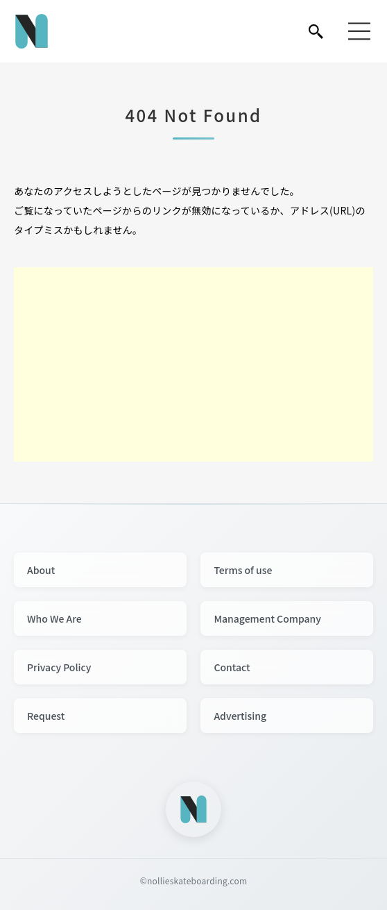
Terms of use (243, 570)
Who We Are (54, 618)
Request (45, 716)
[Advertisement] (193, 364)
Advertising (240, 716)
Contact (232, 667)
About (41, 570)
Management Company (267, 618)
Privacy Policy (59, 667)
